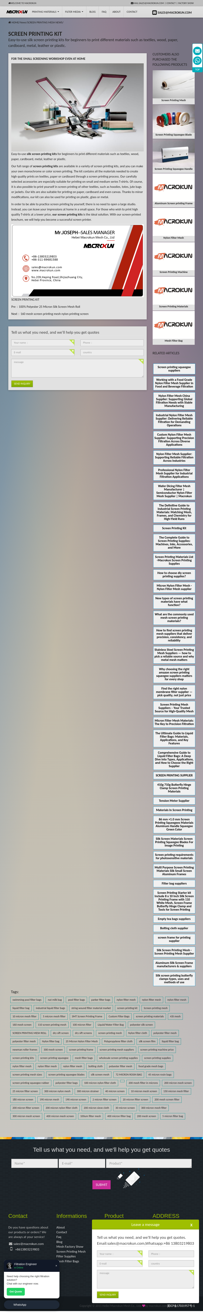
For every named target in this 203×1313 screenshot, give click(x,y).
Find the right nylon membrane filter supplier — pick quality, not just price (174, 692)
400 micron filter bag (119, 1116)
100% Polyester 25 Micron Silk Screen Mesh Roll (49, 307)
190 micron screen (75, 1099)
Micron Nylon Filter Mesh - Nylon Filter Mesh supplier (174, 587)
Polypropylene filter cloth (118, 1041)
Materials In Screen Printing (174, 810)
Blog (59, 1243)
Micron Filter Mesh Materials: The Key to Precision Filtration (174, 722)
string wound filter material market (91, 1008)
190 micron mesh (49, 1099)
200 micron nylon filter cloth (62, 1108)
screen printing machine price (157, 1049)
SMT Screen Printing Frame (87, 1016)
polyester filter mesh (165, 1033)
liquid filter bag (21, 1008)
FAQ (104, 11)
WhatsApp (19, 1304)
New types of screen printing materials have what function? (174, 601)
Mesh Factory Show (70, 1248)
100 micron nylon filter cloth (100, 1083)
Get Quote (16, 1291)
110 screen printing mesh (52, 1024)
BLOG (92, 11)
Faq (59, 1237)
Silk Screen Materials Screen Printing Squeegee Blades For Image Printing (174, 842)
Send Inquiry (22, 383)
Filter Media (74, 11)
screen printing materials (150, 1016)
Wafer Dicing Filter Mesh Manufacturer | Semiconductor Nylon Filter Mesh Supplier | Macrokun (174, 491)
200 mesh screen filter (166, 1099)
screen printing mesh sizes (27, 1074)
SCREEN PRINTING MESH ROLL (29, 1033)
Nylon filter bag (50, 1041)
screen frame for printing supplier (174, 939)
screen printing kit (127, 1008)
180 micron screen (22, 1099)
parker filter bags (100, 999)
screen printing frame (81, 1049)
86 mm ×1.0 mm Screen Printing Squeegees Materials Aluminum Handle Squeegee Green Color (174, 824)
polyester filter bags (67, 1083)
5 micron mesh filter (54, 1016)
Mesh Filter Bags (68, 1263)
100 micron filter (82, 1024)
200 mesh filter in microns (143, 1083)
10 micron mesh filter (24, 1016)
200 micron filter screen (25, 1108)
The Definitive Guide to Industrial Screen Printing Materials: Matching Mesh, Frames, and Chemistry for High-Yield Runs (174, 512)
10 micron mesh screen (144, 1091)
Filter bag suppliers (174, 883)
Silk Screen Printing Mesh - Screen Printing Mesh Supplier (174, 951)
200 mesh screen (146, 1116)
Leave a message (145, 1224)
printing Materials (45, 11)
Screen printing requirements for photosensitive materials (174, 856)
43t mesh (175, 1016)
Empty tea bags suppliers (174, 919)
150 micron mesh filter (176, 1091)
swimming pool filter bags (26, 999)
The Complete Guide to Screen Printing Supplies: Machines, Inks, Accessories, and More (174, 542)
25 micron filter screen (25, 1091)
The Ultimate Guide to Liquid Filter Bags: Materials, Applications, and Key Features (174, 738)
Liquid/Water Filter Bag (111, 1024)
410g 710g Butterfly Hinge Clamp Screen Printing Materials (174, 788)
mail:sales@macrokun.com (147, 3)
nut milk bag (55, 999)
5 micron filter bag (172, 1116)
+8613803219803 (28, 1250)
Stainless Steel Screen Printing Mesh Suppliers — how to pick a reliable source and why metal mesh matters (174, 655)
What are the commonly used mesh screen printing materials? (174, 617)
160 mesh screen (22, 1024)
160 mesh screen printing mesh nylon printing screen (54, 314)
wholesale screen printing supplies (118, 1058)
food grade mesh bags (151, 1066)
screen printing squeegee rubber (30, 1083)
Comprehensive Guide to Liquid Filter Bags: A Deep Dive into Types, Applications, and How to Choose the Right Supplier (174, 759)
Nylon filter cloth (137, 1033)
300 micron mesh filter (154, 1108)
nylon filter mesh (126, 999)
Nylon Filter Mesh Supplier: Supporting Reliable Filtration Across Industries (174, 457)
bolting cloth (95, 1066)
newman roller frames (24, 1049)
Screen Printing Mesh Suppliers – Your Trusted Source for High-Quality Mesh (174, 708)
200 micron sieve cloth (96, 1108)
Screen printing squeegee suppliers (174, 368)
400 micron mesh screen (60, 1116)
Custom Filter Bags (119, 1016)
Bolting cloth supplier (174, 928)
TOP (197, 69)
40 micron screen (115, 1091)
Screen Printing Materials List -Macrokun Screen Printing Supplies (174, 560)
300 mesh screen (53, 1049)
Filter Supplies (66, 1258)
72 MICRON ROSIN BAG (129, 1074)
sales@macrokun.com (30, 1245)
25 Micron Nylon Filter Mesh (82, 1041)
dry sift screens (83, 1033)
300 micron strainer (88, 1091)
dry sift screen (61, 1033)
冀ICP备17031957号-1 (181, 1308)
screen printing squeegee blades (66, 1074)
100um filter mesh (90, 1116)
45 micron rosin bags (160, 1074)
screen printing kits (23, 1058)
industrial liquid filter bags (50, 1008)
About (116, 11)
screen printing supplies (157, 1058)
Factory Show (186, 3)
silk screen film (147, 1041)
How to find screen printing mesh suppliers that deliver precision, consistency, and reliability (174, 635)
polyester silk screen (141, 1024)
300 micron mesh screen (26, 1116)
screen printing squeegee (54, 1058)
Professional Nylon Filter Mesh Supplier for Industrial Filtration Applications (174, 473)
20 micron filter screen (135, 1099)
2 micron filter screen (105, 1099)
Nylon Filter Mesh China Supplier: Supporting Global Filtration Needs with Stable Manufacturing (174, 401)
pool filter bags (76, 999)
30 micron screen (125, 1108)
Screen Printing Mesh (71, 1253)
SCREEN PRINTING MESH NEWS (44, 22)
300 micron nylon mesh (57, 1091)
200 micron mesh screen (178, 1083)
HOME (15, 22)
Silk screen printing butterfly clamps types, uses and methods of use (174, 979)
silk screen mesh (100, 1074)
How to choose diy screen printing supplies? (174, 574)
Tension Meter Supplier (174, 801)
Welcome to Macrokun (22, 3)
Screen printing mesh (156, 1008)
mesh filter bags (84, 1058)
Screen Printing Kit (174, 528)
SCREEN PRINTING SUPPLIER (174, 775)
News (23, 22)
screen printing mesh (110, 1033)
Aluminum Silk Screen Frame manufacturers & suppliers (174, 964)
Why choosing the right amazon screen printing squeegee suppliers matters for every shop (174, 674)
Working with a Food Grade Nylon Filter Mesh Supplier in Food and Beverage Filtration (174, 383)
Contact (171, 3)
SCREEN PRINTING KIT (25, 299)
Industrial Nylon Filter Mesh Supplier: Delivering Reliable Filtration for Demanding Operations (174, 420)
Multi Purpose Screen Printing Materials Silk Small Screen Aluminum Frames (174, 871)
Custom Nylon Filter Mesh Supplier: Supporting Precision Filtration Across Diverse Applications (174, 440)
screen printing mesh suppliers (117, 1049)
